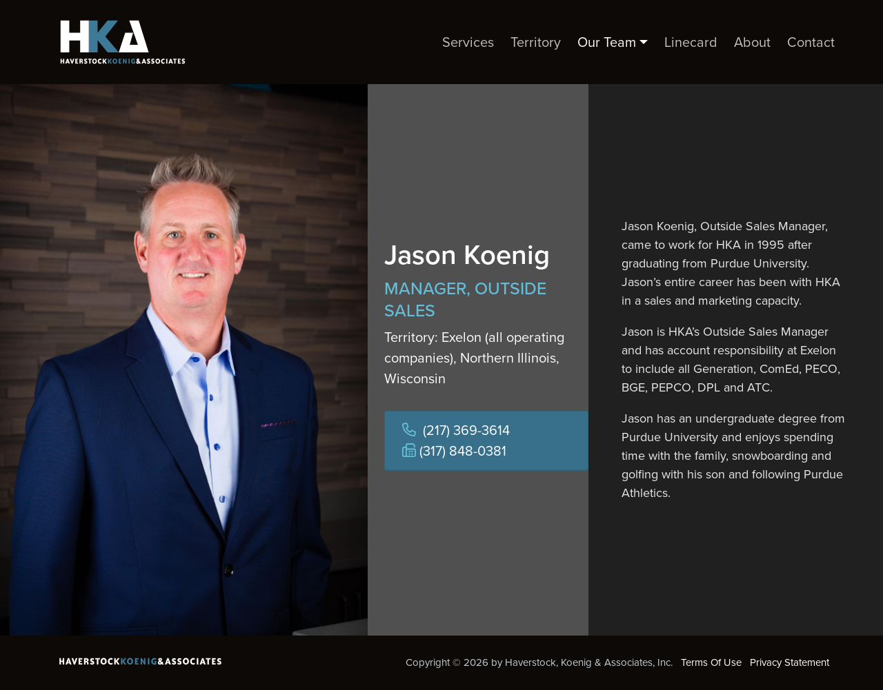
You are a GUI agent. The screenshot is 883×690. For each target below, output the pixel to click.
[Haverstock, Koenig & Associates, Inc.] (117, 42)
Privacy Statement (789, 662)
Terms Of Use (711, 662)
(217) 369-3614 (466, 430)
